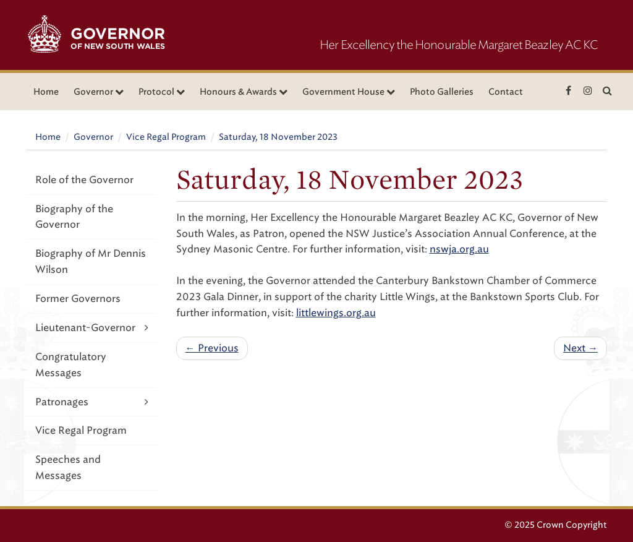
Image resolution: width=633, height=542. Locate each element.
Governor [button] (99, 92)
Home (46, 92)
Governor (93, 137)
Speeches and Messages (68, 467)
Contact (505, 92)
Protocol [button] (161, 92)
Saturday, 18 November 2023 (278, 137)
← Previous (212, 348)
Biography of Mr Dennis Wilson (90, 261)
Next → (580, 348)
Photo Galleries (442, 92)
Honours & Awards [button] (243, 92)
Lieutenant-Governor (91, 327)
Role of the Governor (84, 180)
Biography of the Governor (74, 217)
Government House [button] (348, 92)
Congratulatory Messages (70, 365)
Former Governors (78, 298)
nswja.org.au (459, 249)
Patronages (91, 402)
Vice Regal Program (166, 137)
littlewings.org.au (336, 313)
